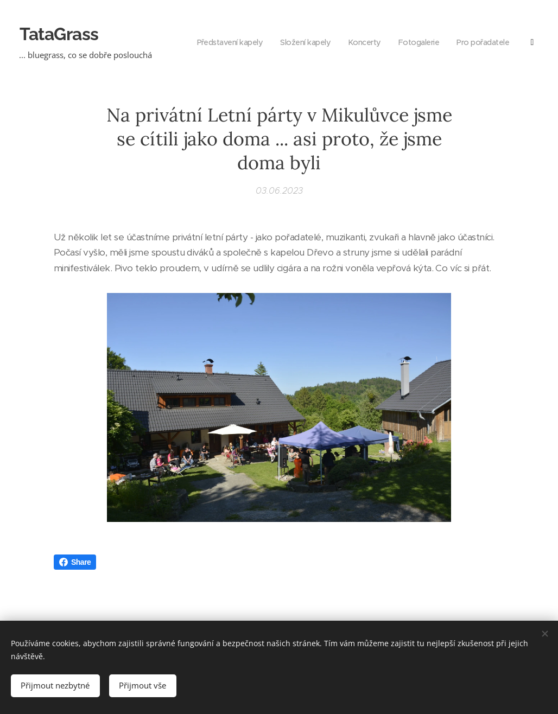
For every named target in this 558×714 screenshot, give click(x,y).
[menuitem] (455, 43)
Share (75, 562)
